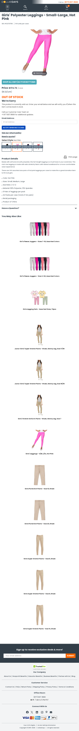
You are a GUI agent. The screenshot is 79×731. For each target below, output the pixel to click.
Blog (73, 676)
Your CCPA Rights (29, 725)
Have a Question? (11, 208)
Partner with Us (64, 676)
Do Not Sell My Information (47, 725)
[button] (46, 7)
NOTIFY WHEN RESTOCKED (13, 127)
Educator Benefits (35, 676)
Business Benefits (50, 676)
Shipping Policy (39, 687)
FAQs (18, 687)
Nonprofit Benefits (20, 676)
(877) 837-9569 (71, 2)
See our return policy (11, 133)
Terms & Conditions (66, 687)
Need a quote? (8, 136)
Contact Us (9, 687)
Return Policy (26, 687)
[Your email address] (34, 656)
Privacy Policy (51, 687)
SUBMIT (70, 655)
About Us (7, 676)
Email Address (8, 118)
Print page (73, 157)
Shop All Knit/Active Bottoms (19, 82)
